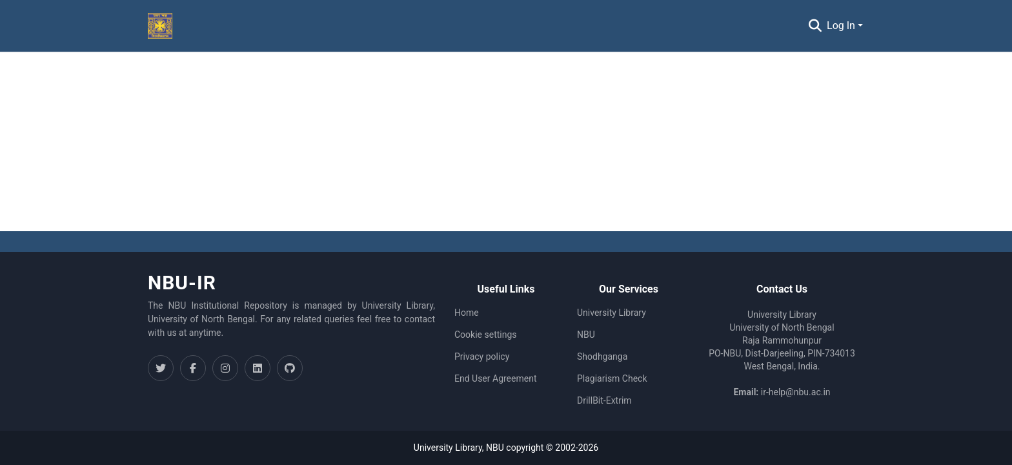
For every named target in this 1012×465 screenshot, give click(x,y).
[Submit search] (815, 26)
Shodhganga (602, 356)
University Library (611, 312)
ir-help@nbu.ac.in (796, 392)
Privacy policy (481, 356)
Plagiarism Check (612, 378)
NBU (586, 334)
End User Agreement (495, 378)
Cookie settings (485, 334)
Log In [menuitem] (841, 25)
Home (466, 312)
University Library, (450, 447)
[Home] (160, 26)
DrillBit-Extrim (604, 400)
